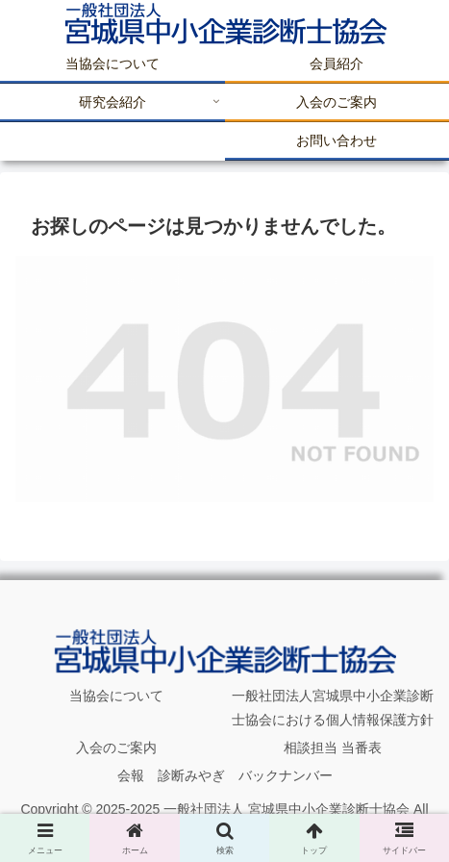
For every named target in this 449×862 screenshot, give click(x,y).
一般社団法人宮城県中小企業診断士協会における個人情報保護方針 (333, 707)
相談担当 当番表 (333, 747)
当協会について (116, 695)
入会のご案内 (116, 747)
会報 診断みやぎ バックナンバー (225, 775)
